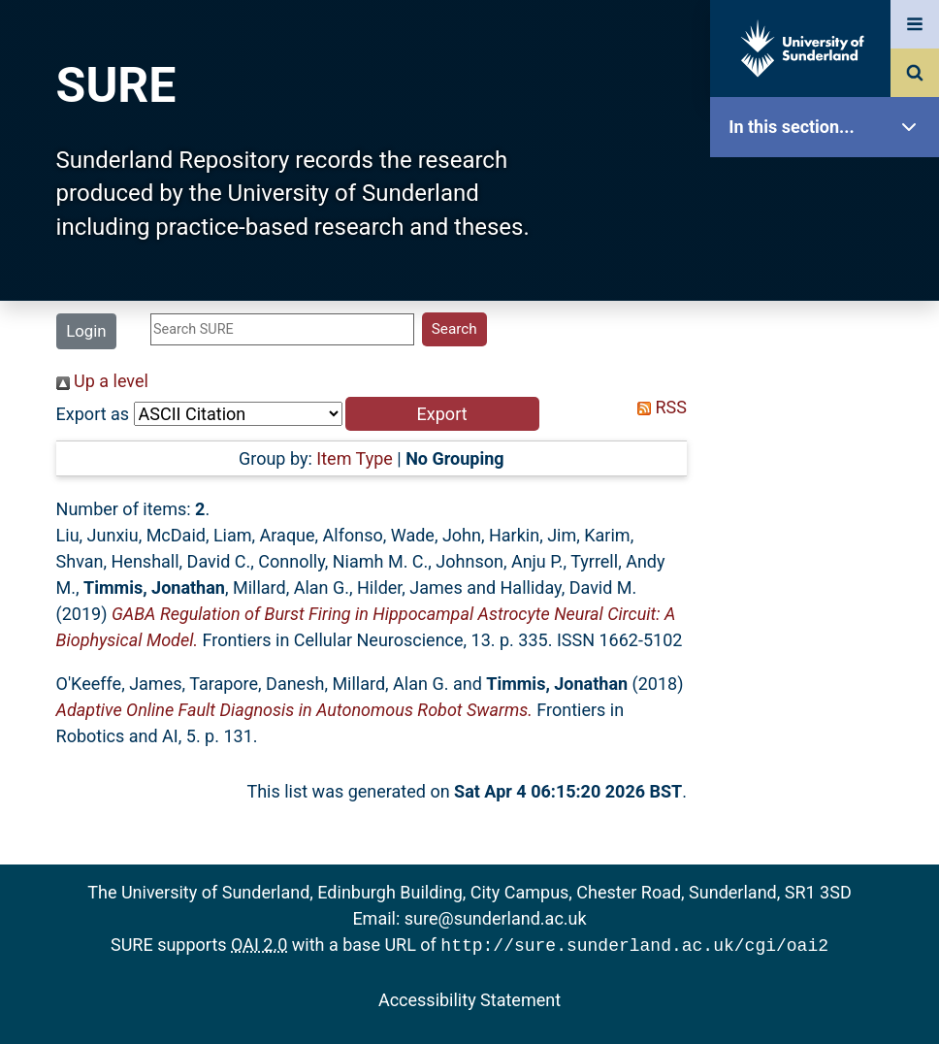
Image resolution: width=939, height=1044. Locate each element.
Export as (93, 414)
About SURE (829, 311)
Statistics (829, 557)
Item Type (354, 458)
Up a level (102, 381)
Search (829, 434)
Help (829, 681)
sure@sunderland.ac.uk (496, 918)
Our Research (829, 250)
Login (86, 331)
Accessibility (829, 742)
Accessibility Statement (469, 998)
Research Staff (829, 618)
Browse (829, 373)
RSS (658, 407)
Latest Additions (829, 495)
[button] (442, 414)
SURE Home (829, 189)
